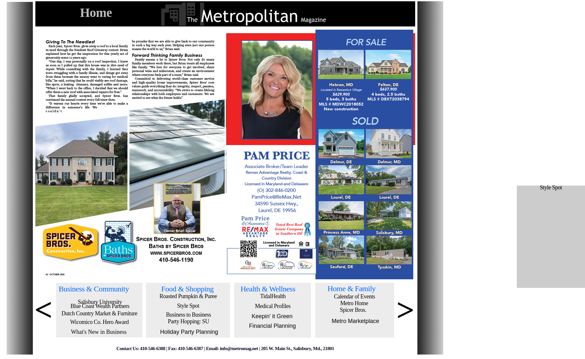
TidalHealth (273, 296)
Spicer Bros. (353, 310)
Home (96, 12)
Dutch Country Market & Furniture (99, 313)
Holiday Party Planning (189, 332)
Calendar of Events (354, 296)
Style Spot (188, 306)
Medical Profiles (272, 306)
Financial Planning (272, 326)
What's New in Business (99, 332)
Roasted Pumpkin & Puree (188, 296)
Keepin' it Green (272, 316)
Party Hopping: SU (188, 321)
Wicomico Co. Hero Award (99, 322)
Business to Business (188, 314)
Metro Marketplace (355, 321)
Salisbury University (100, 302)
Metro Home (354, 303)
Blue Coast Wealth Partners (99, 306)
